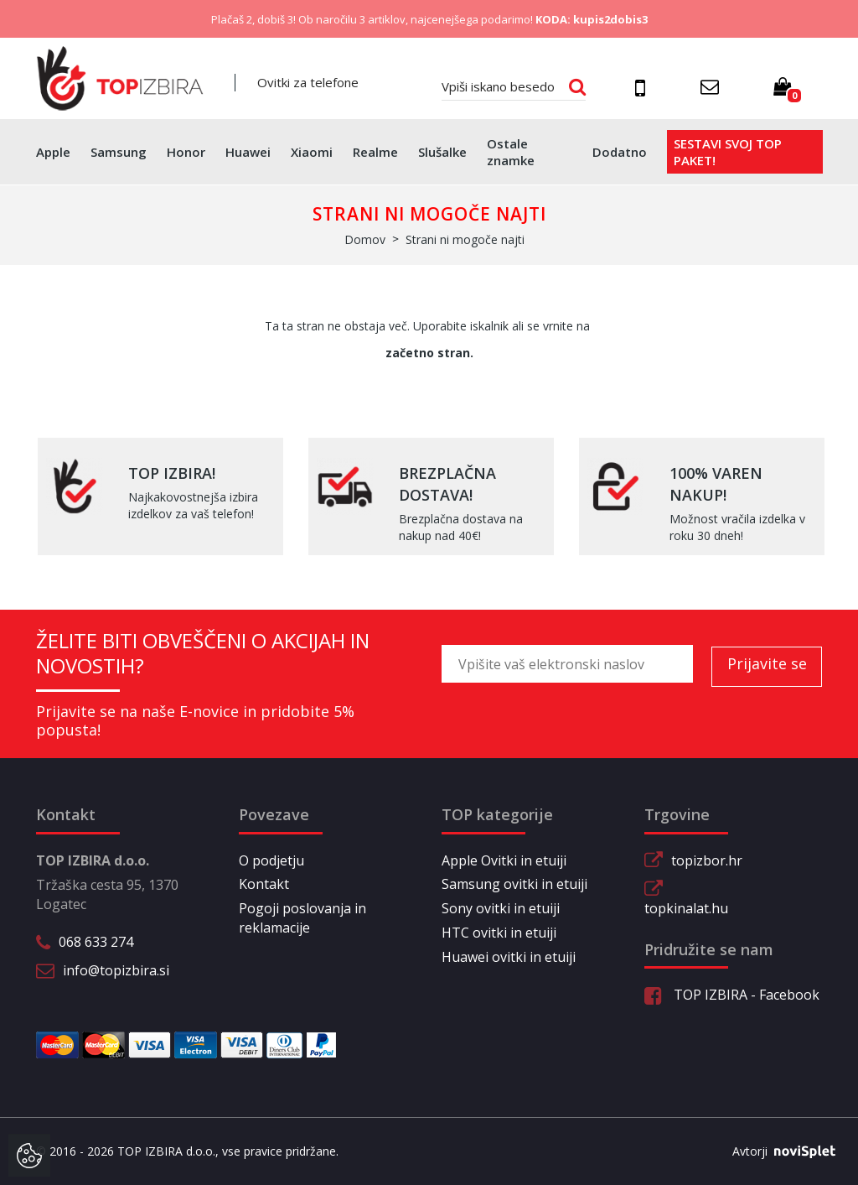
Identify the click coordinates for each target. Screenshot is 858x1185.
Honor (186, 151)
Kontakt (264, 884)
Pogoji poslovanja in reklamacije (302, 918)
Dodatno (619, 151)
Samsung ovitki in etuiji (514, 884)
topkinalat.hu (686, 908)
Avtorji (777, 1151)
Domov (364, 239)
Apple (53, 151)
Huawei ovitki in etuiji (509, 957)
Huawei (248, 151)
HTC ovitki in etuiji (499, 932)
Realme (375, 151)
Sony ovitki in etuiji (501, 908)
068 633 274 (96, 942)
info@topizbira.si (116, 970)
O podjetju (271, 860)
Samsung (118, 151)
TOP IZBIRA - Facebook (731, 994)
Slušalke (442, 151)
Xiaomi (312, 151)
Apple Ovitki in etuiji (504, 860)
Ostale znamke (511, 152)
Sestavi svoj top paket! (728, 152)
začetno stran (427, 353)
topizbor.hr (706, 860)
